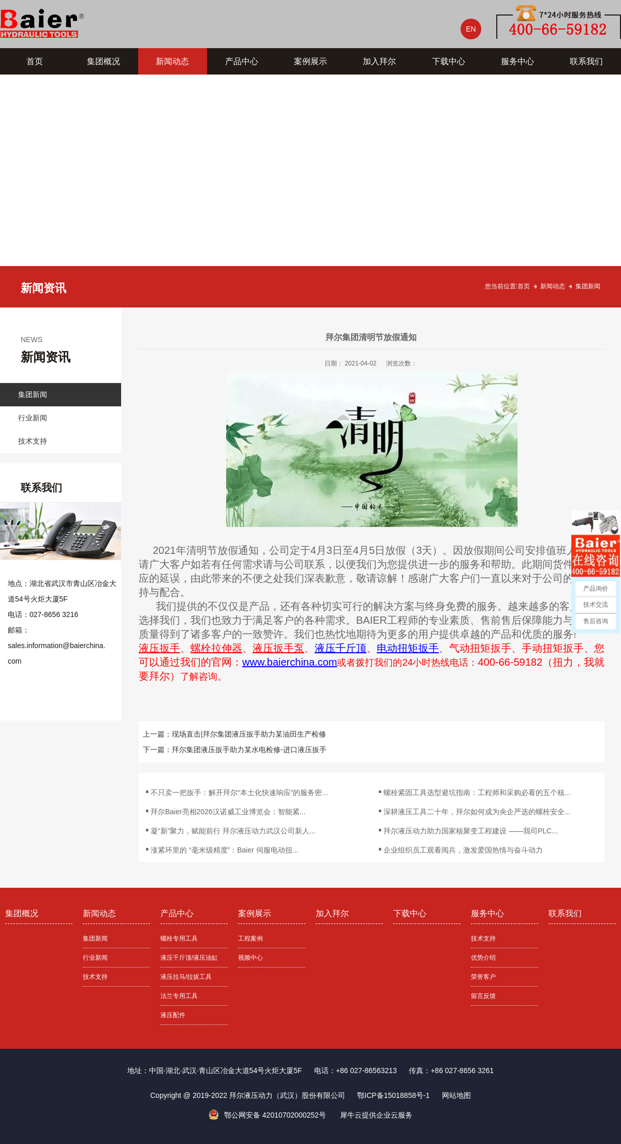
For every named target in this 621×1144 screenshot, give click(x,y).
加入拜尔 (379, 61)
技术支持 (32, 441)
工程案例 (250, 938)
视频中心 (250, 957)
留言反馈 (483, 996)
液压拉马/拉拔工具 (186, 976)
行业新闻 (32, 418)
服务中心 (517, 61)
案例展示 (310, 61)
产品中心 (241, 61)
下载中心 (448, 61)
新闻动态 (172, 61)
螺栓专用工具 (179, 938)
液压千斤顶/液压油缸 (189, 957)
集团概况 (103, 61)
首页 (34, 61)
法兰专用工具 (179, 996)
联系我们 (586, 61)
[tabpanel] (310, 191)
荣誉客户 (483, 976)
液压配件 (172, 1015)
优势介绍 (483, 957)
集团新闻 (587, 286)
